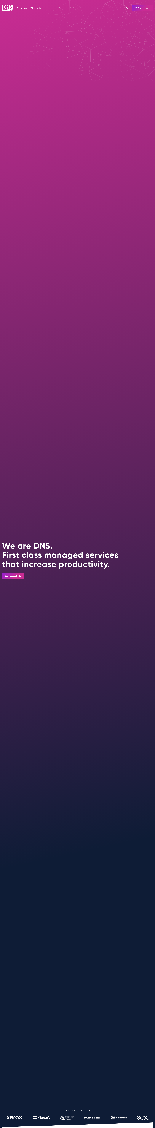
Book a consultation (13, 576)
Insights (48, 8)
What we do (35, 8)
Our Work (59, 8)
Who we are (22, 8)
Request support (142, 8)
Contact (70, 8)
